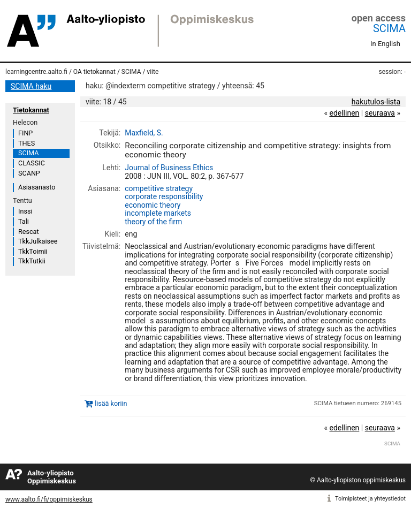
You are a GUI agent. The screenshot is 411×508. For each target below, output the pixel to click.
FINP (25, 133)
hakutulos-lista (376, 101)
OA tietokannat (94, 71)
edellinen (344, 113)
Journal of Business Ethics (169, 167)
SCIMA (389, 28)
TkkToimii (33, 251)
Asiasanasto (36, 187)
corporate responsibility (164, 196)
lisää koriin (111, 403)
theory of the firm (153, 221)
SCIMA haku (31, 86)
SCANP (29, 173)
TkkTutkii (31, 261)
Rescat (28, 232)
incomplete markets (158, 213)
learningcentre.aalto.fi (36, 71)
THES (26, 143)
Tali (23, 221)
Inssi (25, 211)
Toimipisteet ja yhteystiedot (370, 498)
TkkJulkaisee (37, 241)
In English (385, 44)
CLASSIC (31, 163)
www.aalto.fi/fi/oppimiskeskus (49, 499)
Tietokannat (31, 110)
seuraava (380, 113)
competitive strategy (159, 188)
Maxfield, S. (144, 132)
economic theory (152, 205)
